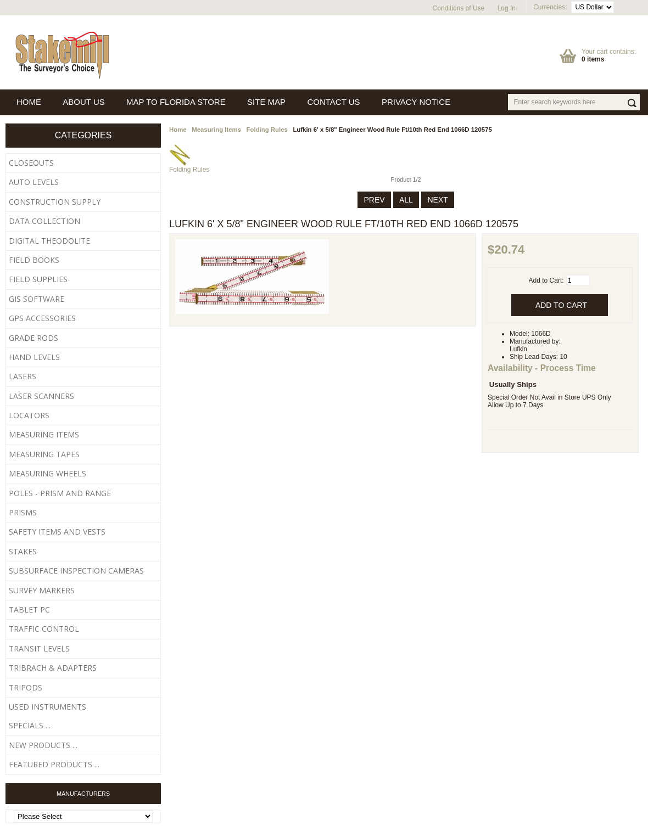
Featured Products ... (54, 764)
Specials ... (30, 725)
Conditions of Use (459, 8)
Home (178, 129)
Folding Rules (267, 129)
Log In (507, 8)
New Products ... (43, 745)
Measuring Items (216, 129)
